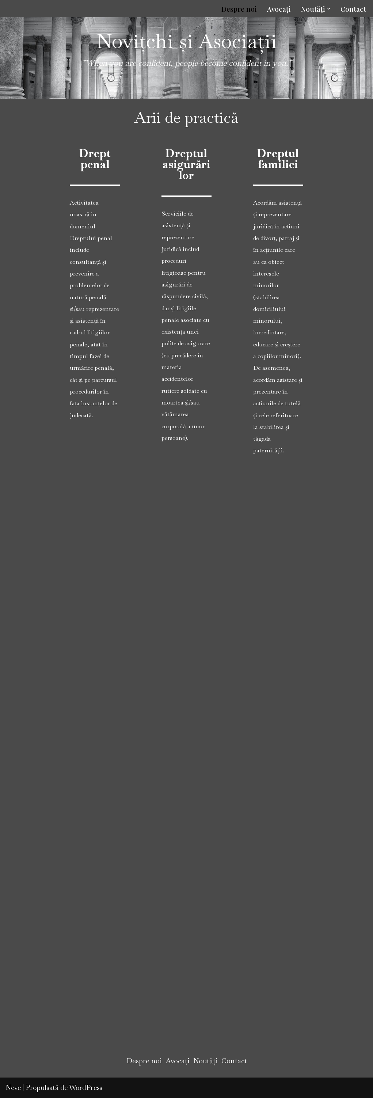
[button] (329, 9)
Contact (353, 9)
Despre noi (239, 9)
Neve (13, 1087)
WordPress (85, 1087)
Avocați (279, 9)
